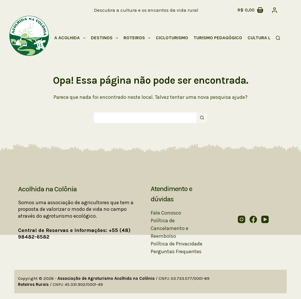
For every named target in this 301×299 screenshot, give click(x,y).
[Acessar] (274, 10)
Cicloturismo (172, 37)
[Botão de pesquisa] (202, 117)
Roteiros (138, 38)
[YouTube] (265, 219)
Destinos (105, 38)
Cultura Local (269, 38)
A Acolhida (70, 38)
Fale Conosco (166, 213)
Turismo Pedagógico (218, 37)
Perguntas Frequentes (176, 251)
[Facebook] (253, 219)
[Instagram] (241, 219)
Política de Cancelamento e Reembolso (169, 228)
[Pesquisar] (278, 38)
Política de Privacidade (176, 244)
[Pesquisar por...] (144, 117)
